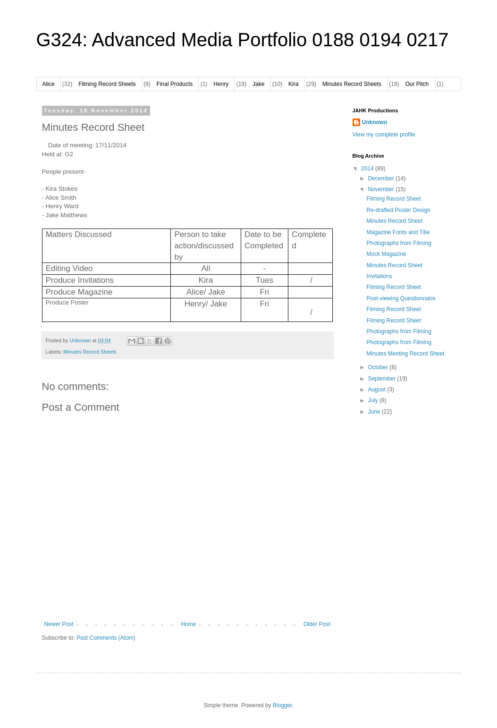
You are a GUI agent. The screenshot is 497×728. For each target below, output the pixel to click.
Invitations (379, 276)
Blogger (282, 705)
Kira (293, 84)
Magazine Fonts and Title (398, 232)
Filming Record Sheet (393, 198)
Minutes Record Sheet (394, 221)
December (382, 178)
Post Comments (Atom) (105, 638)
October (378, 367)
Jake (258, 84)
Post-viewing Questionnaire (400, 298)
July (373, 400)
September (382, 378)
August (377, 389)
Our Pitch (417, 84)
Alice (48, 84)
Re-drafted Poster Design (398, 210)
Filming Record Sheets (106, 84)
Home (188, 624)
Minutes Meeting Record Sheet (405, 353)
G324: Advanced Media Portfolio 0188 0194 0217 (242, 39)
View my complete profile (384, 134)
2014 (368, 168)
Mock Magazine (386, 254)
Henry (220, 84)
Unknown (374, 122)
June (374, 411)
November (382, 189)
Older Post (316, 624)
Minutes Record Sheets (351, 84)
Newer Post (59, 624)
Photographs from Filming (398, 243)
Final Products (175, 84)
